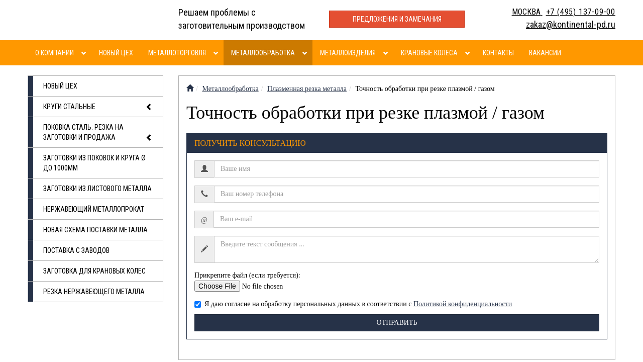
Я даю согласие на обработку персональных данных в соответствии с (353, 304)
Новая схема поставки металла (95, 230)
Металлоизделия (348, 53)
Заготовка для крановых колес (94, 271)
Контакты (498, 53)
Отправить (397, 322)
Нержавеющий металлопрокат (93, 209)
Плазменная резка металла (307, 89)
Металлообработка (263, 53)
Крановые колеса (429, 53)
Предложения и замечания (397, 19)
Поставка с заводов (76, 250)
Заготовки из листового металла (97, 189)
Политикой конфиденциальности (462, 304)
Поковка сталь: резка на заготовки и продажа (98, 133)
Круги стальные (98, 107)
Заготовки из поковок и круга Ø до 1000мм (94, 163)
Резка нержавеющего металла (94, 292)
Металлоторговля (177, 53)
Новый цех (116, 53)
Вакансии (545, 53)
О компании (54, 53)
